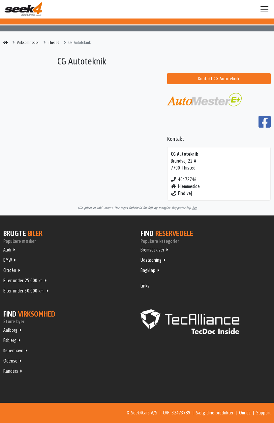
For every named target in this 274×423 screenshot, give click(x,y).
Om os (245, 412)
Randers (10, 371)
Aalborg (10, 330)
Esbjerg (9, 340)
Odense (10, 361)
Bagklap (147, 270)
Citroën (9, 270)
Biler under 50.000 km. (24, 290)
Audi (7, 249)
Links (144, 285)
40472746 (184, 179)
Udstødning (151, 260)
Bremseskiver (152, 249)
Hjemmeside (185, 186)
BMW (7, 260)
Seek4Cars (23, 9)
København (13, 350)
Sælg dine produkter (214, 412)
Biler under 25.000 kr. (23, 280)
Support (263, 412)
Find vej (181, 193)
